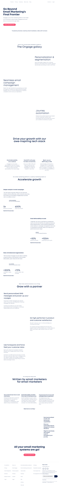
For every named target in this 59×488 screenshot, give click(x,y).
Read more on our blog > (29, 409)
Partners (13, 474)
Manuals (22, 485)
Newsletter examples (37, 468)
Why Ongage (14, 468)
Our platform (6, 465)
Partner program (15, 471)
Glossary (22, 474)
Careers (13, 477)
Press (22, 477)
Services (6, 474)
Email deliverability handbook (26, 465)
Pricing (5, 468)
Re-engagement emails (37, 474)
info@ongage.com (45, 467)
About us (14, 465)
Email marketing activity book (26, 468)
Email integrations (7, 471)
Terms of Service (45, 474)
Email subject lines (36, 471)
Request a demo (7, 477)
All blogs (35, 465)
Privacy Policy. (44, 480)
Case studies (23, 471)
